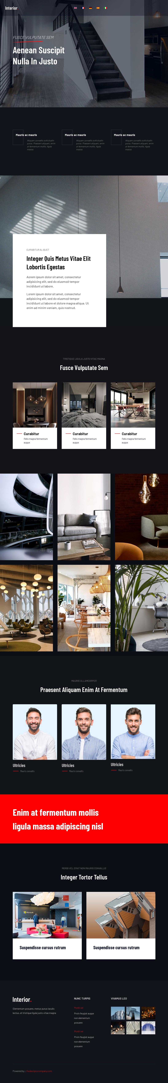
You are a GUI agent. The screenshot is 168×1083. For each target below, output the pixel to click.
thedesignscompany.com (39, 1071)
